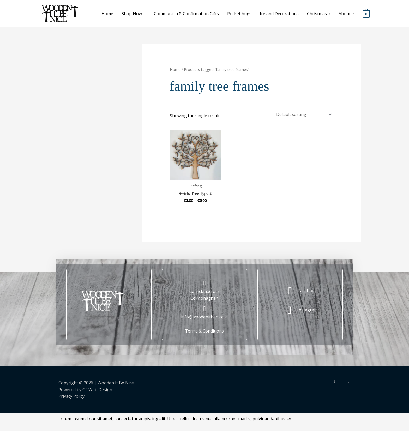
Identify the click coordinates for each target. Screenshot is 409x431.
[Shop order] (303, 113)
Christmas (317, 13)
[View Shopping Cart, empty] (366, 13)
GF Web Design (97, 388)
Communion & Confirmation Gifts (186, 13)
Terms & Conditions (204, 330)
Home (107, 13)
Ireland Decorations (279, 13)
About (345, 13)
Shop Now (132, 13)
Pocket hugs (239, 13)
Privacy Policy (71, 395)
